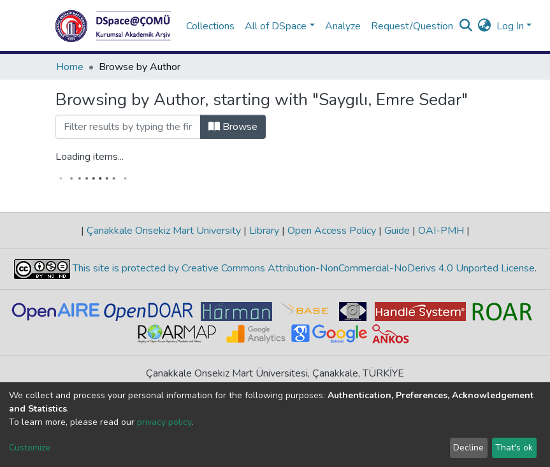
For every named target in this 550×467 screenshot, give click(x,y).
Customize (29, 448)
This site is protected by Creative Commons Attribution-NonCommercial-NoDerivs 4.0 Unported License (302, 269)
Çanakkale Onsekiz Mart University (163, 231)
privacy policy (164, 422)
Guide (397, 231)
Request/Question (412, 26)
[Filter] (128, 127)
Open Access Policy (332, 231)
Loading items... (89, 157)
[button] (485, 26)
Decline (468, 448)
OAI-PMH (441, 231)
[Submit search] (466, 26)
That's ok (514, 448)
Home (69, 67)
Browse (232, 127)
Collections (210, 26)
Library (264, 231)
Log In (510, 26)
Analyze (343, 26)
